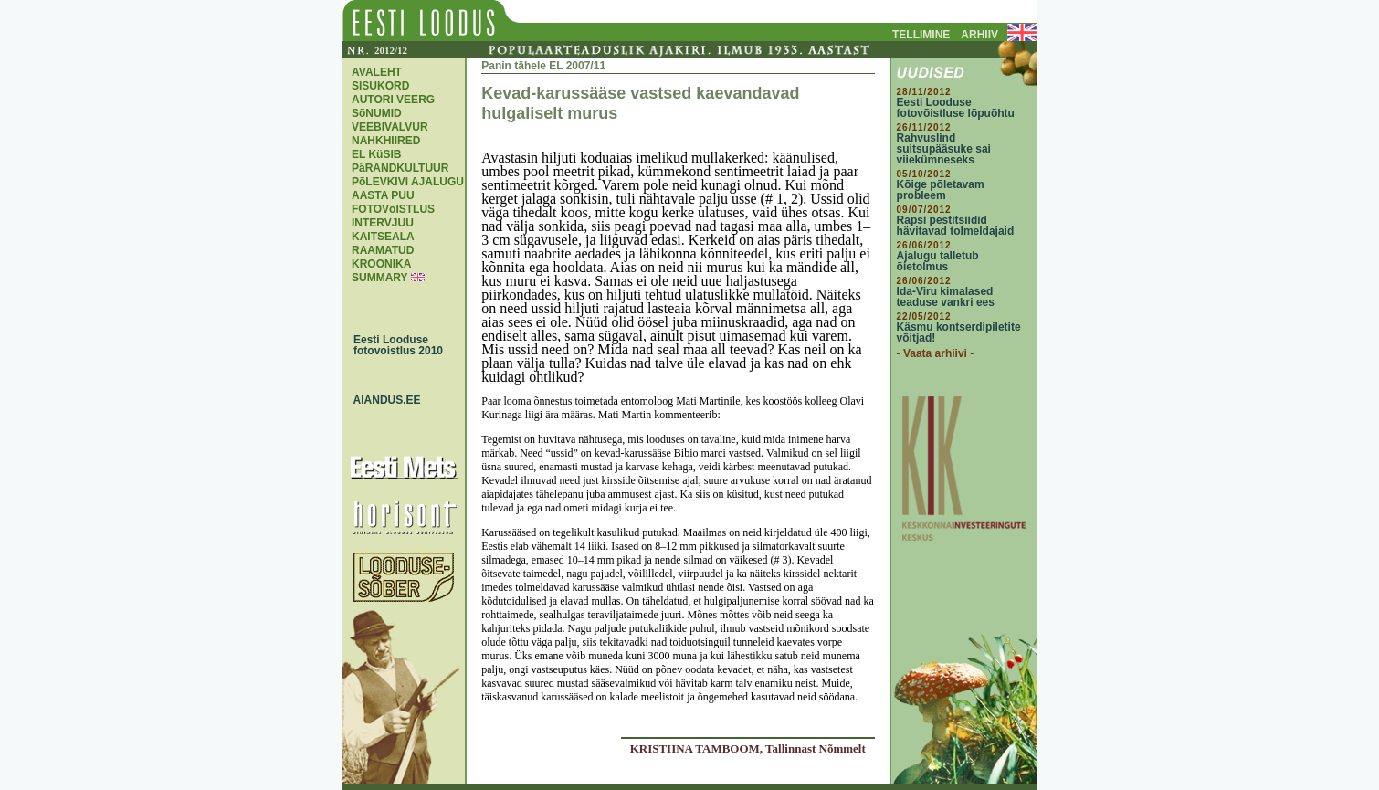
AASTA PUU (383, 195)
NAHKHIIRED (386, 140)
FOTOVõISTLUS (393, 209)
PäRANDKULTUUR (400, 168)
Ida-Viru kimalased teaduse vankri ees (946, 297)
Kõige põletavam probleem (940, 190)
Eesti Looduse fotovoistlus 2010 (393, 345)
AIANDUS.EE (382, 400)
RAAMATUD (383, 250)
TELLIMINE (921, 34)
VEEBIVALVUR (390, 127)
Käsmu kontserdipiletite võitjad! (959, 332)
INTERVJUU (383, 222)
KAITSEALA (383, 236)
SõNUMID (377, 113)
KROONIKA (381, 264)
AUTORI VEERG (393, 99)
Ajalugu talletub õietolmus (938, 261)
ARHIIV (979, 34)
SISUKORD (380, 85)
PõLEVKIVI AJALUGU (408, 181)
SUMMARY (379, 277)
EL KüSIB (376, 154)
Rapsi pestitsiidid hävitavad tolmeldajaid (956, 225)
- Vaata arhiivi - (935, 353)
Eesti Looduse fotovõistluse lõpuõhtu (956, 108)
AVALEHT (377, 72)
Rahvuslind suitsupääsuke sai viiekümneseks (944, 149)
